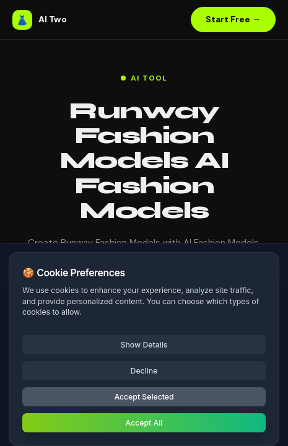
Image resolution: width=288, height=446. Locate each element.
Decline (144, 370)
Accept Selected (143, 396)
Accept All (144, 422)
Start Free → (233, 19)
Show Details (144, 344)
